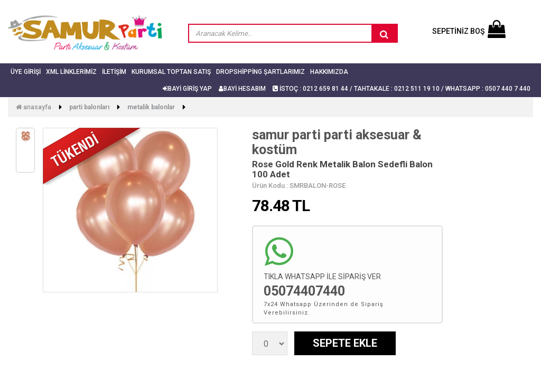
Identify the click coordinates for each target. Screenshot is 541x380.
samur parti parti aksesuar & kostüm (337, 142)
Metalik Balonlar (151, 107)
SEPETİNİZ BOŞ (469, 31)
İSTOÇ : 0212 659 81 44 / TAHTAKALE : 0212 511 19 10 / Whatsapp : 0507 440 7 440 (401, 88)
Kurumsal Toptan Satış (171, 71)
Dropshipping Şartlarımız (260, 71)
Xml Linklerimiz (71, 71)
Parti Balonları (89, 107)
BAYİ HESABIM (242, 88)
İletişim (114, 71)
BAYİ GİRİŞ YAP (187, 88)
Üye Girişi (26, 71)
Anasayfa (33, 107)
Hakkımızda (329, 71)
